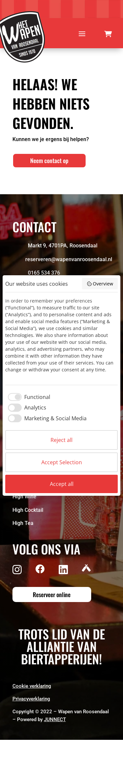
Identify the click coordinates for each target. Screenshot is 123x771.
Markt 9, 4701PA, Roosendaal (62, 245)
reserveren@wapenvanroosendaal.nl (68, 259)
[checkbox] (27, 397)
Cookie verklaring (31, 686)
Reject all (61, 440)
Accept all (61, 484)
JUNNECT (55, 719)
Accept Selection (61, 462)
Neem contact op (49, 160)
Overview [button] (100, 284)
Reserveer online (52, 594)
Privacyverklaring (31, 699)
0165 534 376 (44, 273)
